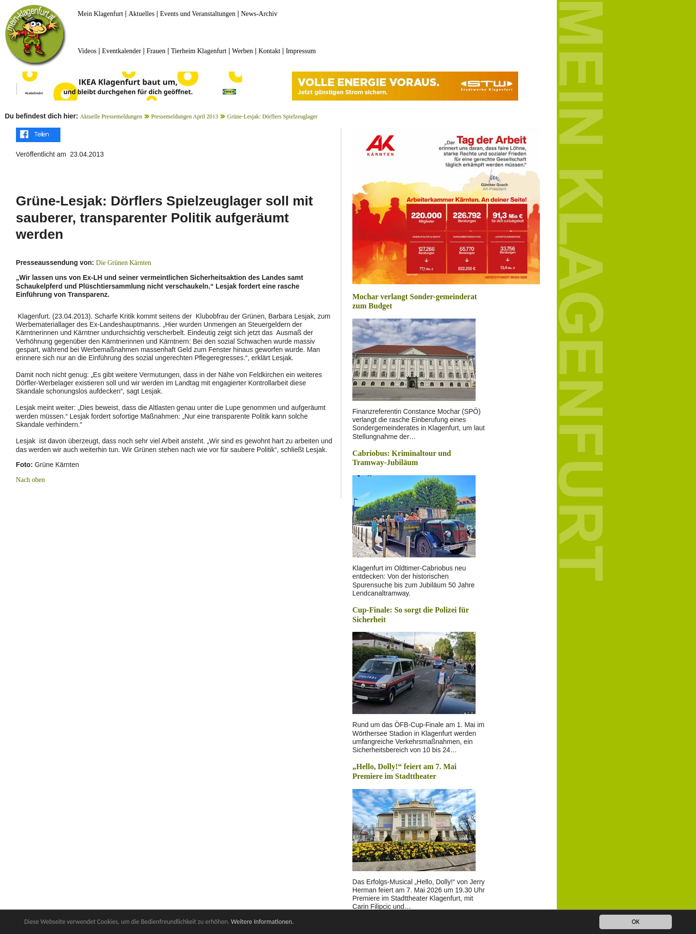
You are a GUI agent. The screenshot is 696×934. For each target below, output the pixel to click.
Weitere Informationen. (262, 922)
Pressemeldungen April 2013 (184, 116)
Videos (87, 51)
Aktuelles (142, 13)
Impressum (301, 51)
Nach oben (30, 479)
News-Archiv (259, 13)
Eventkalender (121, 51)
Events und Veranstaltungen (197, 13)
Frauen (155, 51)
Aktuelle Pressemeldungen (111, 116)
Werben (242, 51)
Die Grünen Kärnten (123, 262)
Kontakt (269, 51)
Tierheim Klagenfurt (199, 51)
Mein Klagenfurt (100, 13)
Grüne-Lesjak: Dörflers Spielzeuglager (272, 116)
